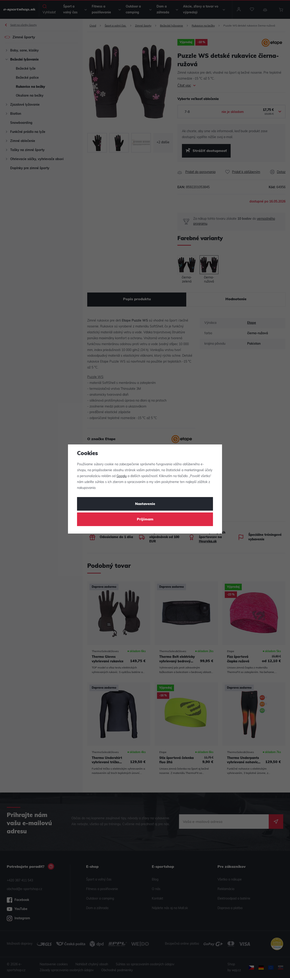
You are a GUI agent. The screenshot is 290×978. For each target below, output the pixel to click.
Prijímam (145, 519)
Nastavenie (145, 504)
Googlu (121, 476)
